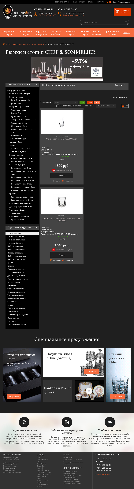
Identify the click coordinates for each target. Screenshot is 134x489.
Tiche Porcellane (42, 484)
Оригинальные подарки (112, 33)
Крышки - (18, 219)
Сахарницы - (19, 123)
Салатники (12, 301)
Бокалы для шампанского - (23, 172)
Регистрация (124, 2)
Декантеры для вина (16, 275)
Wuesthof (40, 486)
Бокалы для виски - (21, 177)
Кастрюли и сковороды (19, 216)
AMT (38, 458)
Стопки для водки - (21, 158)
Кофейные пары (16, 97)
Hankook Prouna (43, 470)
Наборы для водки (15, 253)
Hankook (40, 468)
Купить (61, 175)
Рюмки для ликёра (17, 240)
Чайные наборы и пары (19, 93)
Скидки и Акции (79, 2)
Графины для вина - (22, 200)
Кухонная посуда (84, 33)
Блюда (10, 305)
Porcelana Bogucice (43, 474)
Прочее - (17, 135)
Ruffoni (39, 478)
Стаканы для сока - (22, 190)
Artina (39, 462)
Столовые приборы (56, 33)
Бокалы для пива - (21, 184)
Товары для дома (96, 33)
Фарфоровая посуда (8, 33)
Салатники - (18, 110)
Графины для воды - (22, 197)
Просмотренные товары (72, 483)
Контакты (100, 2)
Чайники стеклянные (16, 298)
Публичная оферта (70, 477)
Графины (13, 193)
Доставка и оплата (62, 2)
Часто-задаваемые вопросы (73, 462)
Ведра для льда (13, 282)
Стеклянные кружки (16, 292)
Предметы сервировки (19, 106)
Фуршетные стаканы (16, 288)
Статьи (90, 2)
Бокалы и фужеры (17, 165)
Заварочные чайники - (23, 120)
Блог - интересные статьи (72, 460)
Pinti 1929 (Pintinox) (44, 472)
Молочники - (19, 126)
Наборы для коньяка (16, 249)
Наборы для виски (15, 246)
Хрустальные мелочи (16, 324)
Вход (115, 2)
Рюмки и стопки (35, 44)
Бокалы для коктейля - (23, 187)
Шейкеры (11, 285)
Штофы (10, 266)
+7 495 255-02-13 (103, 465)
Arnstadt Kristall (42, 460)
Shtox (39, 482)
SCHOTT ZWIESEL (43, 480)
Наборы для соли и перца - (23, 130)
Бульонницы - (19, 116)
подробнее (14, 396)
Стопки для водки (16, 236)
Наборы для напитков (16, 256)
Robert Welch (41, 476)
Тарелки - (16, 103)
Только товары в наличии (68, 106)
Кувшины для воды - (20, 203)
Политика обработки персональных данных (71, 480)
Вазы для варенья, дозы (17, 314)
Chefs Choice (41, 464)
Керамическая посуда (25, 33)
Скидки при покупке (63, 170)
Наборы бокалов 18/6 (16, 259)
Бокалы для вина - (21, 168)
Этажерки (11, 321)
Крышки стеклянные (16, 308)
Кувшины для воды (15, 272)
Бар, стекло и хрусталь (41, 33)
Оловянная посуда (70, 33)
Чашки (12, 145)
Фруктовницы (13, 318)
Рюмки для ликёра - (22, 161)
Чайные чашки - (20, 148)
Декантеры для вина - (21, 206)
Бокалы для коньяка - (23, 180)
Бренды (126, 33)
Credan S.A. (41, 466)
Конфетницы (12, 311)
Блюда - (17, 113)
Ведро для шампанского (17, 279)
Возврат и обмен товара (72, 475)
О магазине (67, 458)
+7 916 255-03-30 (103, 468)
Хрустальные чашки (16, 295)
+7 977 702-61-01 (103, 458)
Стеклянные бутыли (15, 269)
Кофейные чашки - (21, 100)
